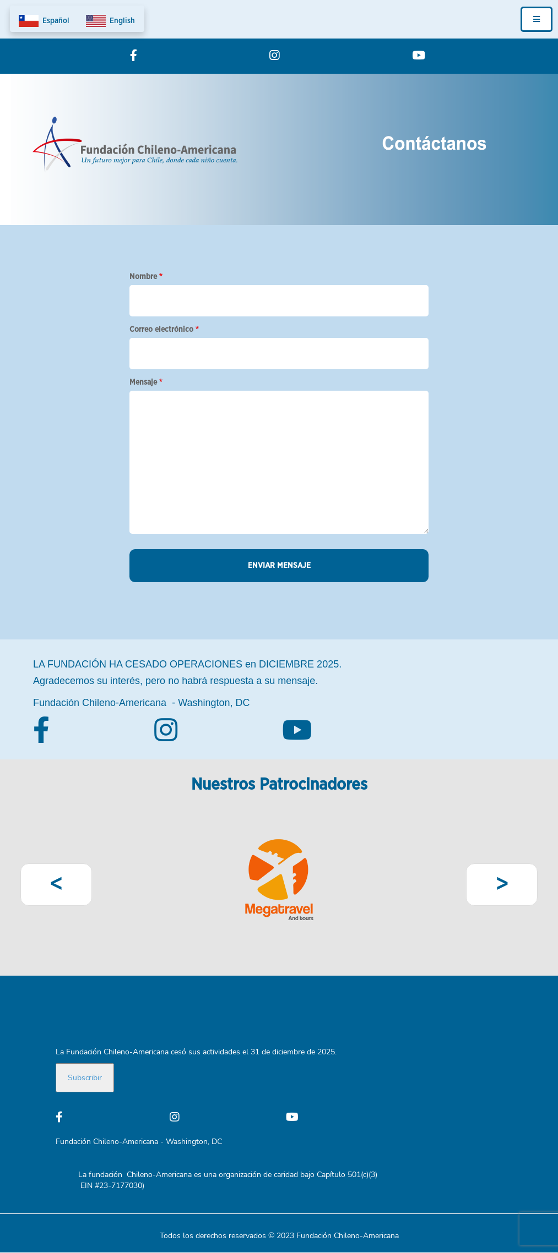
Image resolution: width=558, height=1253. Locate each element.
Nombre (143, 277)
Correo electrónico (161, 329)
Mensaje (143, 382)
